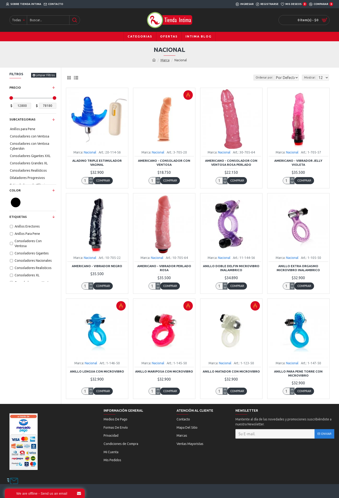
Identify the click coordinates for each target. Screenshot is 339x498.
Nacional (90, 152)
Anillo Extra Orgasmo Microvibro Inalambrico (298, 268)
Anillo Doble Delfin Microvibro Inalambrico (231, 268)
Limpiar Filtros (45, 75)
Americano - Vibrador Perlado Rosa (164, 268)
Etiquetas (18, 216)
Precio (15, 87)
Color (15, 190)
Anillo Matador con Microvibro (231, 371)
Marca (165, 60)
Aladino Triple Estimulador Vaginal (97, 162)
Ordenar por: (253, 77)
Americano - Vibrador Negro (97, 266)
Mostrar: (311, 77)
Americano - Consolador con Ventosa (164, 162)
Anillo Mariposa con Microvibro (164, 371)
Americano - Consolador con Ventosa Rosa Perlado (231, 162)
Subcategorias (22, 119)
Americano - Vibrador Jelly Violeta (298, 162)
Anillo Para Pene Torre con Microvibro (298, 373)
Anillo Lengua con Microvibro (97, 371)
